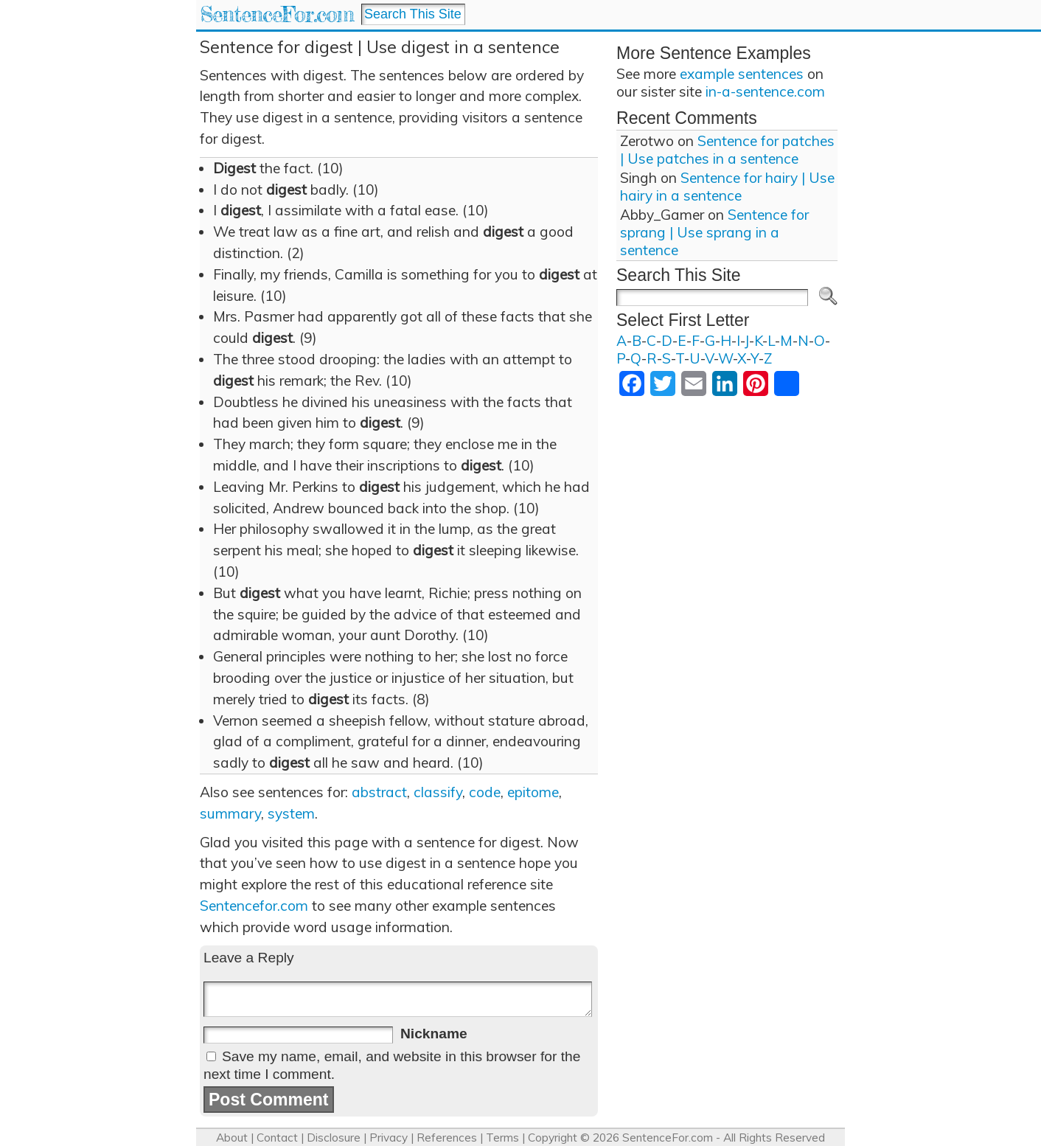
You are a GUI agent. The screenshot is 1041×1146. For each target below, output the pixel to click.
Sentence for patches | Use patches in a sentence (727, 149)
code (485, 792)
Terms (502, 1138)
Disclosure (334, 1138)
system (291, 813)
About (232, 1138)
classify (438, 792)
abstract (379, 792)
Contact (277, 1138)
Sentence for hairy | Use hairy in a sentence (727, 186)
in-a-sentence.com (765, 91)
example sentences (742, 74)
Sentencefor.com (254, 905)
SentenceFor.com (277, 14)
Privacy (388, 1138)
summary (230, 813)
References (447, 1138)
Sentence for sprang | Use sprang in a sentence (714, 232)
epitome (533, 792)
